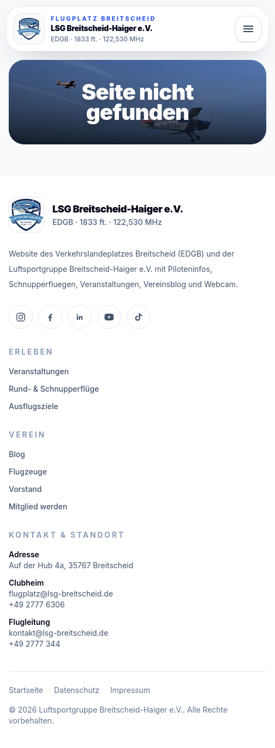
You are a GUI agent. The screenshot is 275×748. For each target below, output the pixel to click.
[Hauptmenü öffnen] (248, 29)
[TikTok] (139, 317)
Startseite (26, 690)
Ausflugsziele (33, 406)
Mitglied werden (38, 506)
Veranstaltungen (39, 371)
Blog (17, 454)
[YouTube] (109, 317)
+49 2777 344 (34, 643)
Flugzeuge (28, 471)
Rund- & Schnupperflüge (54, 388)
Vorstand (25, 489)
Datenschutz (76, 690)
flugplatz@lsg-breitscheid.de (61, 593)
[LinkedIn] (80, 317)
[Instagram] (21, 317)
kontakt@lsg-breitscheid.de (58, 632)
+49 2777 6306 (37, 604)
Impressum (130, 690)
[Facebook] (50, 317)
